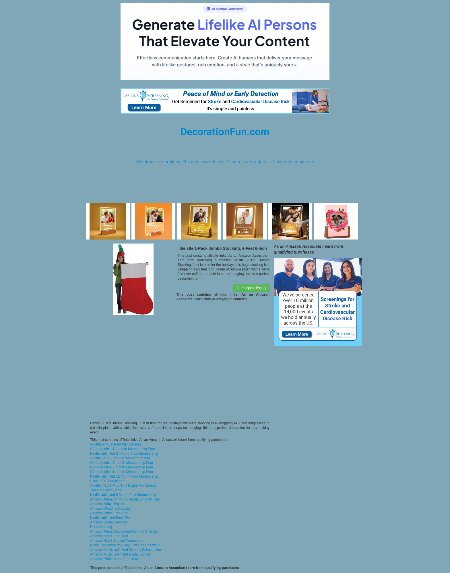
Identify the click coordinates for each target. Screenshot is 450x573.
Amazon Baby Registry (107, 504)
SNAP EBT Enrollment (107, 481)
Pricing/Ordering (251, 288)
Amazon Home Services (108, 522)
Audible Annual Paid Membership (115, 444)
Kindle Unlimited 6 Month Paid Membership (123, 495)
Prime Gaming (101, 527)
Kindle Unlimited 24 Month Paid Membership (124, 454)
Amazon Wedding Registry (110, 509)
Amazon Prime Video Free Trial (114, 559)
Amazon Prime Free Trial (109, 513)
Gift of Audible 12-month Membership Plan (122, 449)
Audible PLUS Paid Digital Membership (120, 458)
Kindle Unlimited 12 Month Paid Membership (124, 476)
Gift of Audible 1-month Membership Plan (121, 472)
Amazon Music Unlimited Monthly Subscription (125, 550)
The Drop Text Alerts (105, 490)
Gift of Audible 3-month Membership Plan (121, 463)
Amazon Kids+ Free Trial (109, 536)
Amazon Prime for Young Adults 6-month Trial (125, 499)
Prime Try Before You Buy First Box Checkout (125, 545)
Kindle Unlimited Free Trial (110, 518)
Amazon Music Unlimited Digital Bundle (120, 554)
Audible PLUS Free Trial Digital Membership (124, 486)
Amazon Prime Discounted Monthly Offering (123, 531)
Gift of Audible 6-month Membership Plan (121, 467)
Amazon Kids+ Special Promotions (116, 541)
